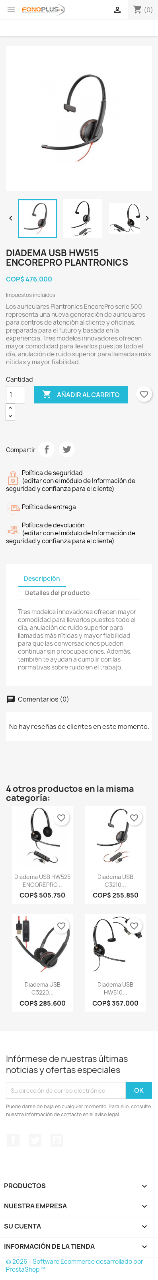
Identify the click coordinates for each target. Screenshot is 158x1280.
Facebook (13, 1140)
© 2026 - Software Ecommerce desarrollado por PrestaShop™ (74, 1265)
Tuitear (67, 449)
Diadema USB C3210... (115, 880)
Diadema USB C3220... (42, 988)
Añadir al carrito (81, 395)
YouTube (57, 1140)
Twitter (35, 1140)
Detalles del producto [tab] (57, 593)
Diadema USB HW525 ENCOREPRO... (42, 880)
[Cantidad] (15, 394)
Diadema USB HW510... (115, 988)
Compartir (47, 449)
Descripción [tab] (42, 578)
